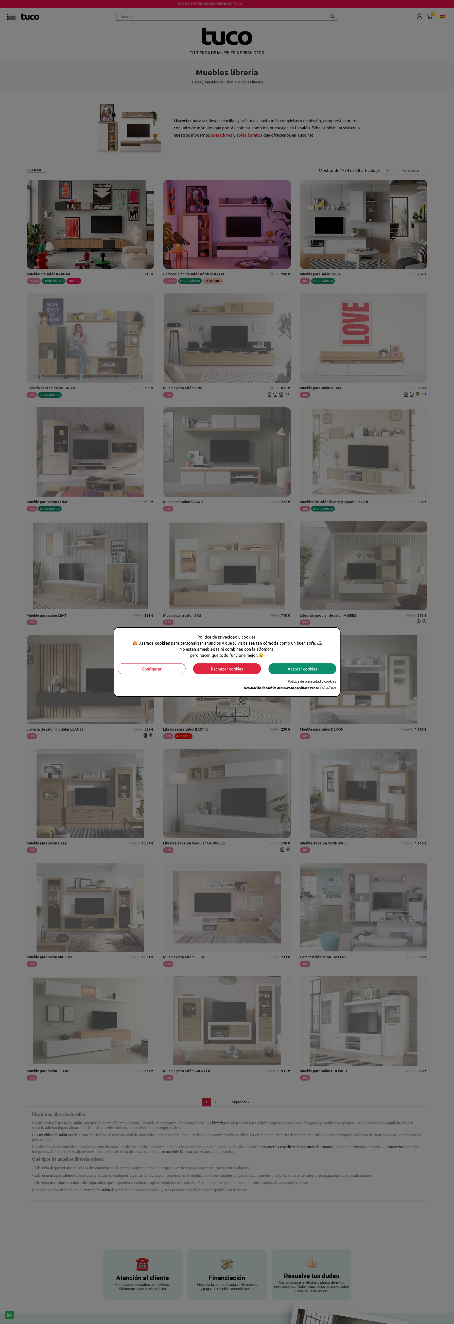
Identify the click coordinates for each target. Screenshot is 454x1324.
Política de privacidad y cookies (312, 681)
